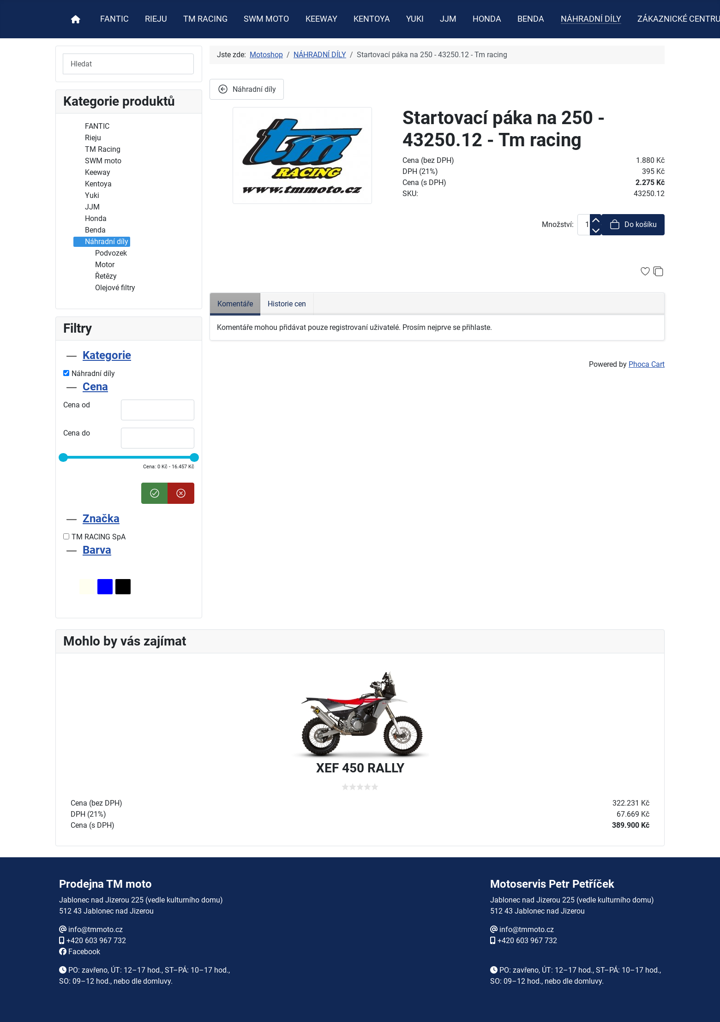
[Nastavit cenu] (154, 493)
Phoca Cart (647, 364)
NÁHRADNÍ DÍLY (591, 19)
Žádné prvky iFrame (360, 941)
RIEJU (156, 19)
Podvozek (105, 253)
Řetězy (100, 276)
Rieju (87, 138)
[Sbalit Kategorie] (71, 355)
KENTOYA (372, 19)
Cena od (76, 404)
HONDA (487, 19)
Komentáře (235, 303)
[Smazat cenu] (181, 493)
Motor (99, 265)
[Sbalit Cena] (71, 386)
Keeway (92, 172)
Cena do (76, 433)
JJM (448, 19)
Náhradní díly (101, 242)
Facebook (84, 951)
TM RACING (205, 19)
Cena (95, 386)
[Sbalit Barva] (71, 550)
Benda (90, 230)
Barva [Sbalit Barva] (97, 550)
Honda (90, 219)
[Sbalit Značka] (71, 518)
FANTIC (114, 19)
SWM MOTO (266, 19)
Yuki (86, 196)
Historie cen (287, 303)
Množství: (558, 224)
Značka (101, 518)
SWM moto (97, 161)
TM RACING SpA (94, 536)
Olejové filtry (109, 288)
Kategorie (107, 355)
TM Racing (97, 149)
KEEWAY (321, 19)
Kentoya (93, 184)
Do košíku (633, 224)
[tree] (128, 207)
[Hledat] (128, 64)
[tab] (128, 363)
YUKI (415, 19)
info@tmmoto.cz (95, 929)
